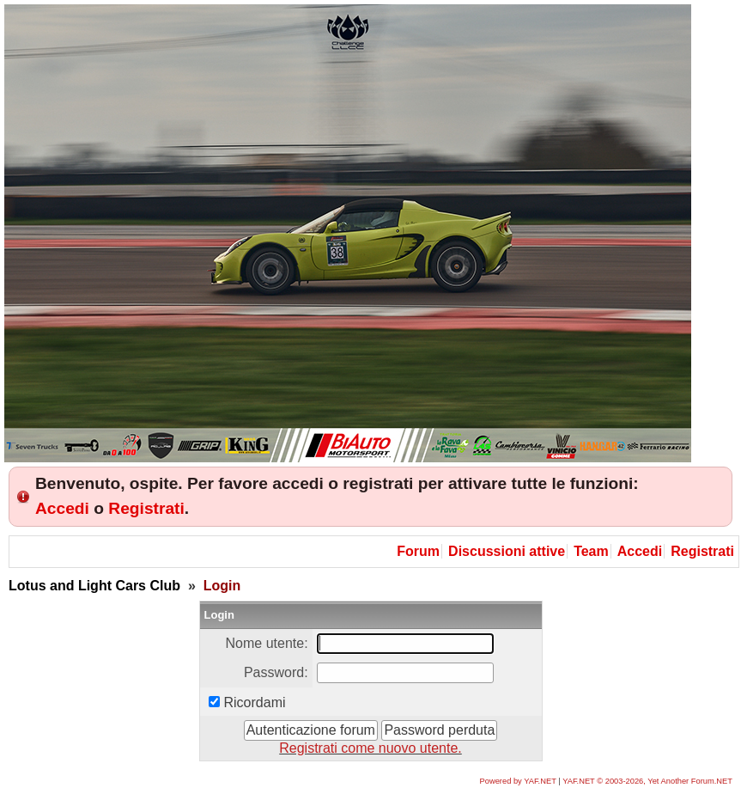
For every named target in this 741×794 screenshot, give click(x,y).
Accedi (62, 508)
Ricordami (255, 702)
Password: (276, 672)
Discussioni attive (506, 551)
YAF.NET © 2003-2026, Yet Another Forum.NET (647, 781)
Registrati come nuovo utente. (370, 748)
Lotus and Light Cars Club (94, 585)
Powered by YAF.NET (518, 781)
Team (591, 551)
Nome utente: (267, 643)
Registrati (146, 508)
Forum (418, 551)
